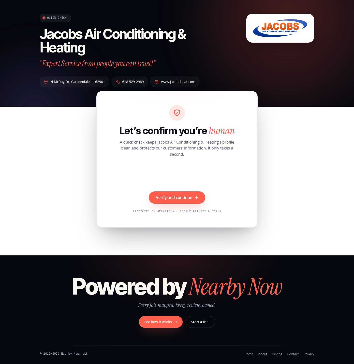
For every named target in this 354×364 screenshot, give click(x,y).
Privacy (309, 354)
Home (248, 354)
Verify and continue (177, 197)
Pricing (277, 354)
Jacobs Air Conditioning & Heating (113, 41)
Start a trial (200, 321)
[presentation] (177, 174)
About (262, 354)
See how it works (160, 321)
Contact (293, 354)
